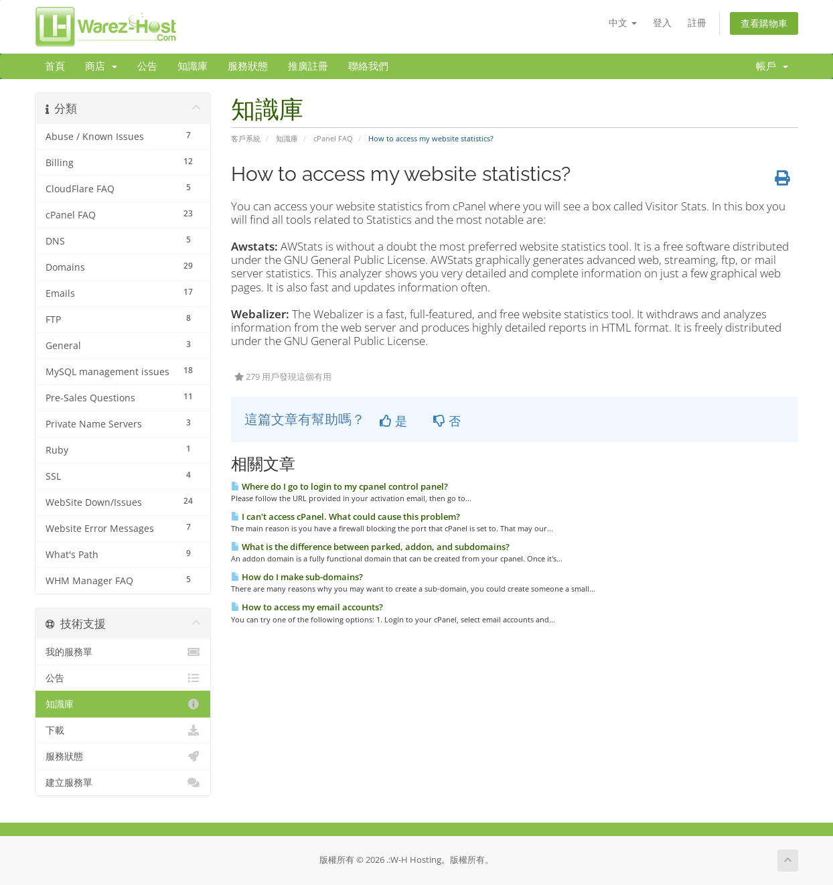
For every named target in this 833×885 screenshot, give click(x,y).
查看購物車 (764, 23)
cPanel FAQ (333, 138)
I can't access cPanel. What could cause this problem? (345, 516)
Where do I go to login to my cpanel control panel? (339, 486)
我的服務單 (123, 652)
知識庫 (192, 66)
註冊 (697, 22)
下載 (123, 730)
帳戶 (772, 66)
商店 (101, 66)
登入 (662, 22)
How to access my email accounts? (307, 607)
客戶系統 (245, 138)
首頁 (55, 66)
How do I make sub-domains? (297, 577)
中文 (623, 22)
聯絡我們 (368, 66)
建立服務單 (123, 782)
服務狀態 (248, 66)
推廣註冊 (308, 66)
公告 (147, 66)
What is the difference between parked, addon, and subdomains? (370, 547)
